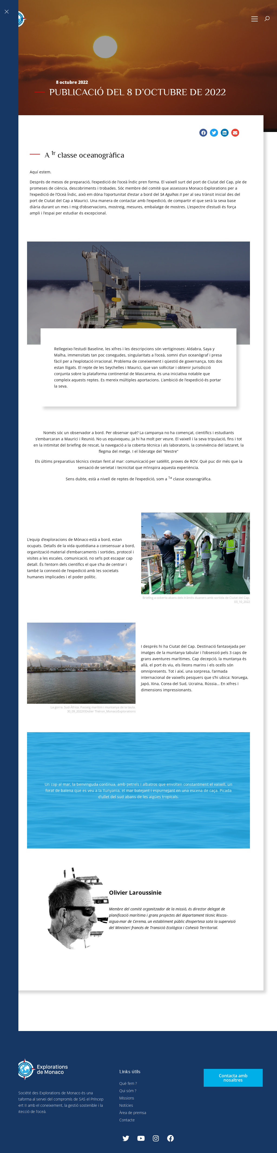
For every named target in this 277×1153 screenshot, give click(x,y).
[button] (255, 19)
